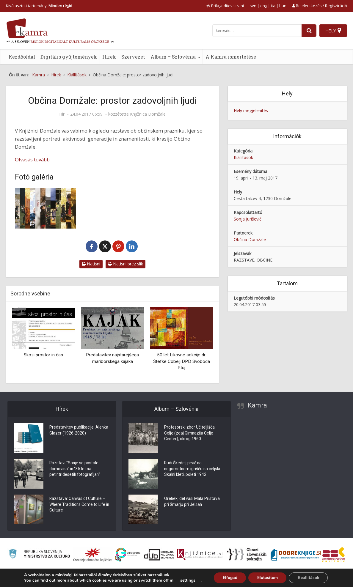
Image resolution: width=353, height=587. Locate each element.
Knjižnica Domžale (148, 114)
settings (187, 580)
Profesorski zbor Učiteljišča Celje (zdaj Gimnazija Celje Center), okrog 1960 (189, 433)
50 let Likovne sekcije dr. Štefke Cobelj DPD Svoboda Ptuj (181, 361)
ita (273, 5)
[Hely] (333, 30)
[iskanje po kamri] (257, 30)
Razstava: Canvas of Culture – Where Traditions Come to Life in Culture (77, 505)
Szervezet (133, 56)
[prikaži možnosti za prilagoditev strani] (225, 5)
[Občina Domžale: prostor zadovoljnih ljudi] (45, 208)
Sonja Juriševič (247, 219)
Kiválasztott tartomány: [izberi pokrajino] (39, 5)
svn (253, 5)
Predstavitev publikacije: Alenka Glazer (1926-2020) (79, 430)
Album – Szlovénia (173, 56)
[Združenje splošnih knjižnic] (333, 554)
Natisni (91, 264)
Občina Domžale (250, 239)
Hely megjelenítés (251, 110)
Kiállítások (243, 157)
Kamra (257, 405)
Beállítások (308, 577)
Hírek (109, 56)
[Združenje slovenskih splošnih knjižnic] (200, 555)
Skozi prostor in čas (43, 355)
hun (282, 5)
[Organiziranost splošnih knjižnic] (93, 554)
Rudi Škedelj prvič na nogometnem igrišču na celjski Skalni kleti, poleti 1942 (192, 469)
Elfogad (229, 577)
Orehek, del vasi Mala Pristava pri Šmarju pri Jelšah (192, 502)
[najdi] (309, 30)
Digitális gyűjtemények (68, 56)
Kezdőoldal (22, 56)
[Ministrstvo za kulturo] (39, 554)
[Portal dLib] (159, 554)
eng (263, 5)
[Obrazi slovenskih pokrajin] (246, 554)
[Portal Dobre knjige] (296, 555)
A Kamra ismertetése (230, 56)
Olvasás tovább (32, 159)
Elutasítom (267, 577)
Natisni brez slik (125, 264)
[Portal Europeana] (128, 554)
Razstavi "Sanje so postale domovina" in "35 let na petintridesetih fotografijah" (75, 469)
